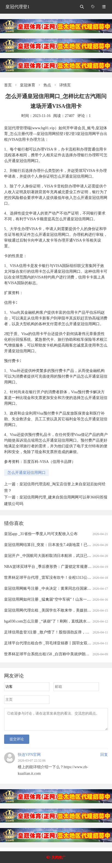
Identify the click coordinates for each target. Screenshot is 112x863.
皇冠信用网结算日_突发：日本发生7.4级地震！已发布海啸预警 (57, 545)
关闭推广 (58, 857)
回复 (104, 758)
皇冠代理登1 (17, 6)
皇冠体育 (27, 85)
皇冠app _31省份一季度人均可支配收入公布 (41, 534)
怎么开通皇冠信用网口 (26, 473)
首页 (8, 85)
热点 (47, 85)
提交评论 (17, 742)
